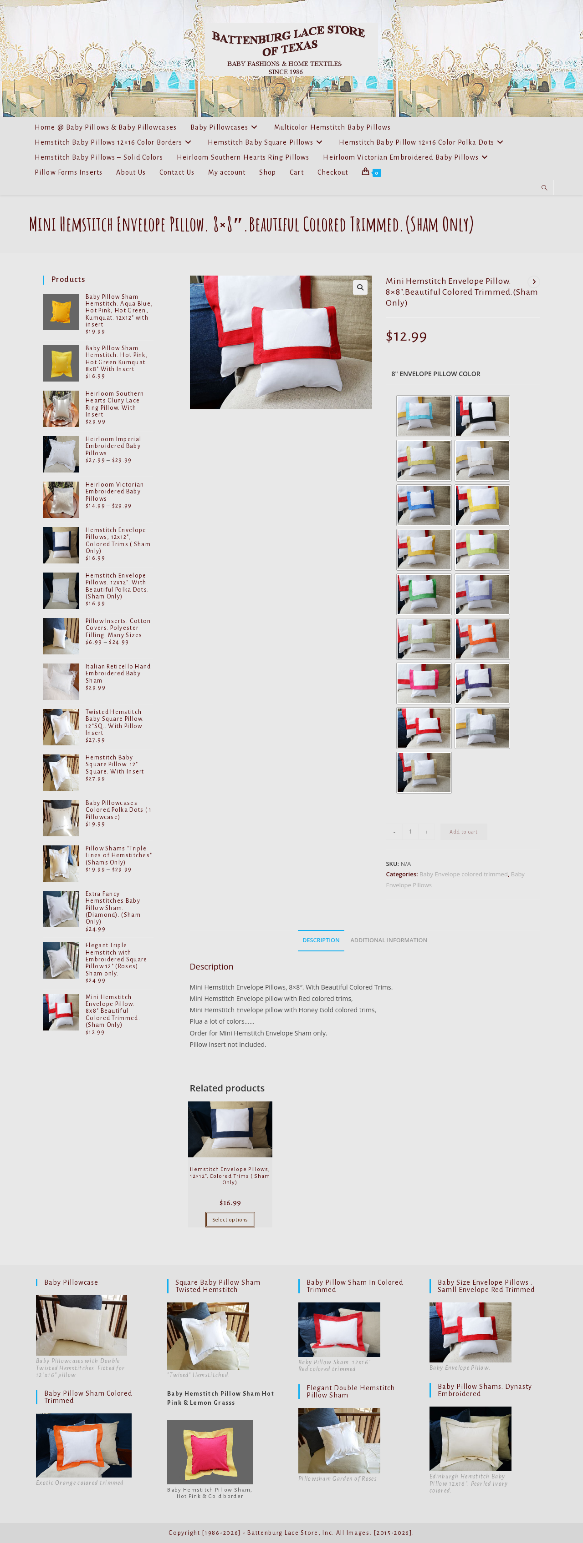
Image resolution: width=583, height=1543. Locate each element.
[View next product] (533, 282)
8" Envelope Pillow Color (435, 373)
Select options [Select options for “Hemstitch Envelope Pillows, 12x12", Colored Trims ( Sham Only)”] (230, 1219)
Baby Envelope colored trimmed (463, 874)
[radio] (424, 416)
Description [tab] (321, 940)
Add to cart (464, 831)
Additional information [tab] (388, 940)
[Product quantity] (410, 832)
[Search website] (544, 188)
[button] (360, 287)
